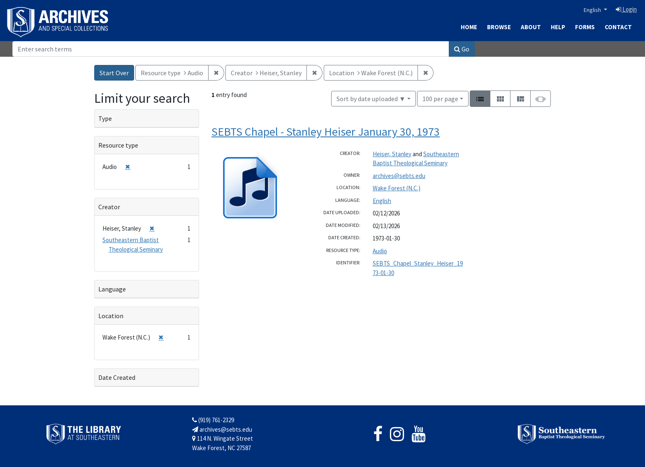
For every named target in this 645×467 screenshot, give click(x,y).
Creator (109, 207)
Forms (585, 27)
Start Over (114, 73)
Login (626, 9)
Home (469, 27)
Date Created (116, 377)
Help (558, 27)
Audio (380, 251)
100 (440, 98)
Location (110, 316)
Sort (371, 99)
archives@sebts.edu (399, 176)
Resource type (118, 145)
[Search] (230, 49)
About (531, 27)
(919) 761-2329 (213, 420)
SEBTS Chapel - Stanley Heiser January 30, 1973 (325, 131)
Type (105, 118)
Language (112, 289)
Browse (499, 27)
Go (461, 49)
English (593, 10)
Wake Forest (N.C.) (396, 188)
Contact (618, 27)
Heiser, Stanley (392, 154)
